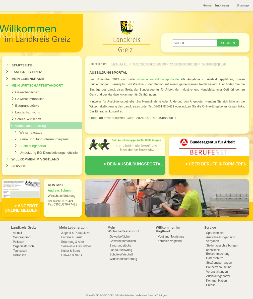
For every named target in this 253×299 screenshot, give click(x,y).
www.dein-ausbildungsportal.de (158, 79)
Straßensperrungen (219, 262)
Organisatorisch (23, 246)
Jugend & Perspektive (75, 233)
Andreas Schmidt (60, 190)
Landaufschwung (27, 112)
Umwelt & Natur (71, 255)
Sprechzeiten (215, 233)
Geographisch (22, 237)
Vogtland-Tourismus (171, 236)
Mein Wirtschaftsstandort (37, 85)
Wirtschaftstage (30, 132)
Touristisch (20, 250)
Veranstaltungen (217, 271)
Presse (210, 285)
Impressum (223, 5)
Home (207, 5)
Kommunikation (216, 280)
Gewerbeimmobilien (30, 99)
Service (18, 166)
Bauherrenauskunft (218, 267)
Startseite (21, 65)
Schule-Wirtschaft (28, 119)
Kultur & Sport (70, 250)
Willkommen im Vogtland (35, 159)
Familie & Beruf (71, 237)
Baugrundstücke (27, 105)
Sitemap (243, 5)
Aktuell (17, 233)
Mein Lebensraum (27, 79)
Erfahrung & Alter (72, 242)
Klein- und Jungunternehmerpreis (43, 139)
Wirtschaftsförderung (30, 126)
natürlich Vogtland (170, 241)
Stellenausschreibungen (222, 245)
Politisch (18, 242)
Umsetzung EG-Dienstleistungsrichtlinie (48, 152)
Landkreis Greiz (26, 72)
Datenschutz (214, 258)
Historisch (19, 255)
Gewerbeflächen (27, 92)
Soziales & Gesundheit (76, 246)
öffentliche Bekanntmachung (217, 251)
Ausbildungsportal (32, 146)
